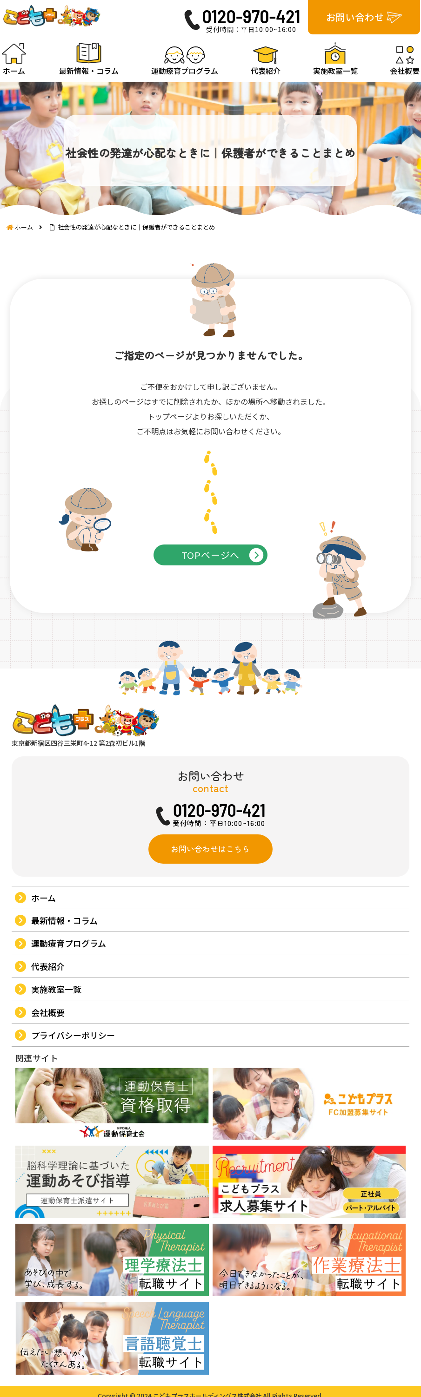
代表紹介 (47, 1026)
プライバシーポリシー (72, 1095)
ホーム (43, 957)
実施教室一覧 (56, 1049)
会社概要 (47, 1072)
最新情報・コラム (64, 980)
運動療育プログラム (68, 1003)
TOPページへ (210, 587)
